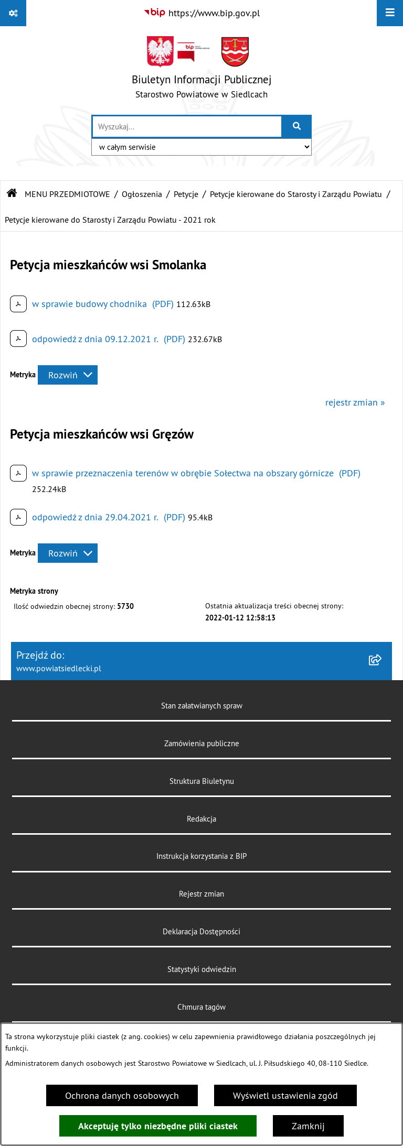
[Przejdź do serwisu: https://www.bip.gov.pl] (201, 13)
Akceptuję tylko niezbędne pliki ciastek (158, 1126)
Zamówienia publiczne (201, 743)
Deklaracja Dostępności (201, 931)
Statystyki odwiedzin (201, 969)
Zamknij (308, 1126)
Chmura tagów (201, 1007)
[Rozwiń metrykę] (68, 375)
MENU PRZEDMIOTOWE (67, 194)
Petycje (186, 194)
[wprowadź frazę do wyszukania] (187, 126)
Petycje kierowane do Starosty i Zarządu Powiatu (296, 194)
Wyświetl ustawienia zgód (285, 1095)
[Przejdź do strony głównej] (202, 70)
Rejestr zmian (201, 894)
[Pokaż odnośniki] (13, 13)
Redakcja (201, 819)
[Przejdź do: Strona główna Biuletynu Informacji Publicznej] (12, 193)
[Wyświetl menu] (390, 13)
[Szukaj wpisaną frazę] (297, 126)
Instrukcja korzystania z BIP (201, 856)
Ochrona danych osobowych (122, 1095)
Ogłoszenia (142, 194)
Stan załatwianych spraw (201, 706)
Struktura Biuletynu (201, 781)
